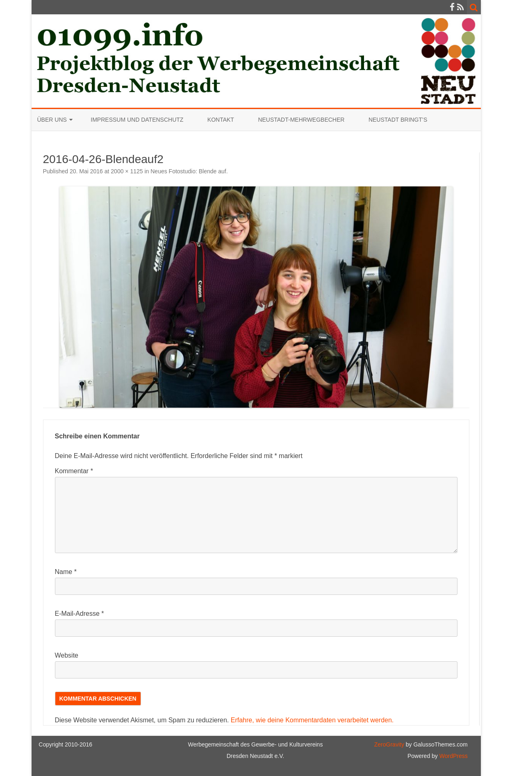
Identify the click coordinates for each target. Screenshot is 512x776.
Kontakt (220, 119)
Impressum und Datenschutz (137, 119)
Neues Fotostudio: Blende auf (188, 171)
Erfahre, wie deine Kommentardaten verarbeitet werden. (312, 720)
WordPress (453, 756)
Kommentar (74, 470)
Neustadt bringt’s (398, 119)
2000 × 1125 (127, 171)
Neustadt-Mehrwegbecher (301, 119)
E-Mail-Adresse (79, 613)
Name (66, 571)
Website (67, 655)
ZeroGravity (389, 744)
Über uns (52, 119)
